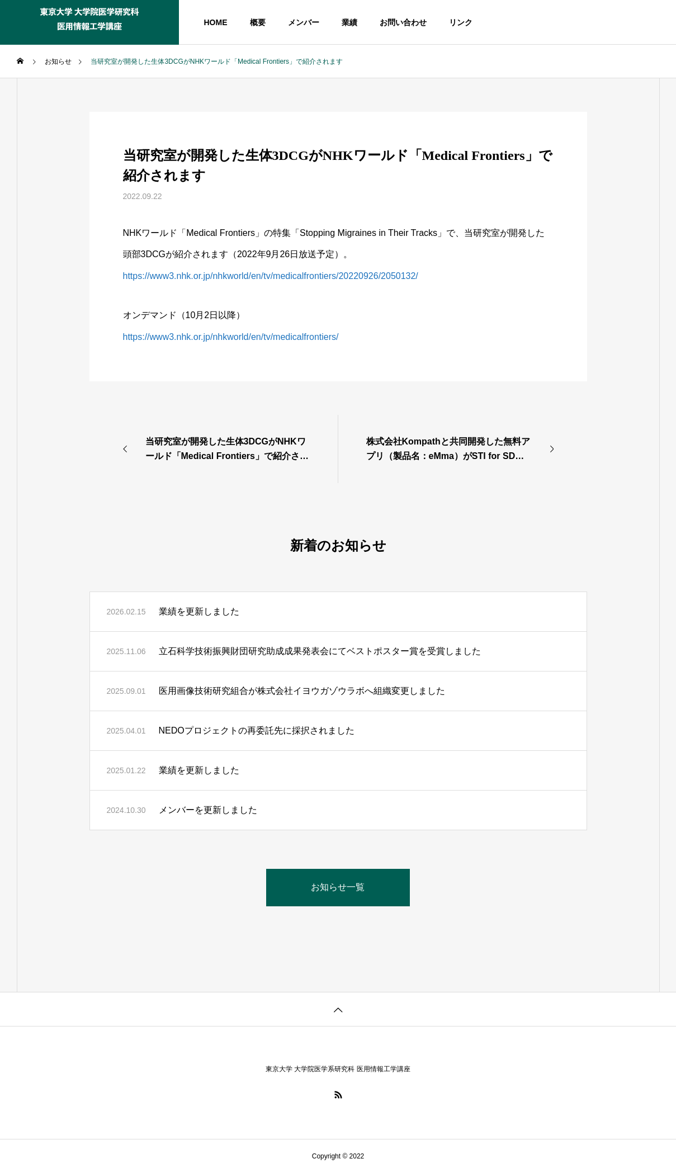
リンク (460, 22)
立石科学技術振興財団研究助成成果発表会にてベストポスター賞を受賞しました (320, 651)
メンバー (303, 22)
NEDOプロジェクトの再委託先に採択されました (256, 730)
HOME (216, 22)
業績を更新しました (199, 611)
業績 (349, 22)
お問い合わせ (403, 22)
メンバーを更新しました (208, 810)
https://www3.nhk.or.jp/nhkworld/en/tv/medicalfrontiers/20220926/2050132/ (270, 276)
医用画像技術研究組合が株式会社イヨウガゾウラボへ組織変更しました (302, 691)
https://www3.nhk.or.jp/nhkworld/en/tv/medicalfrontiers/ (231, 337)
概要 (258, 22)
